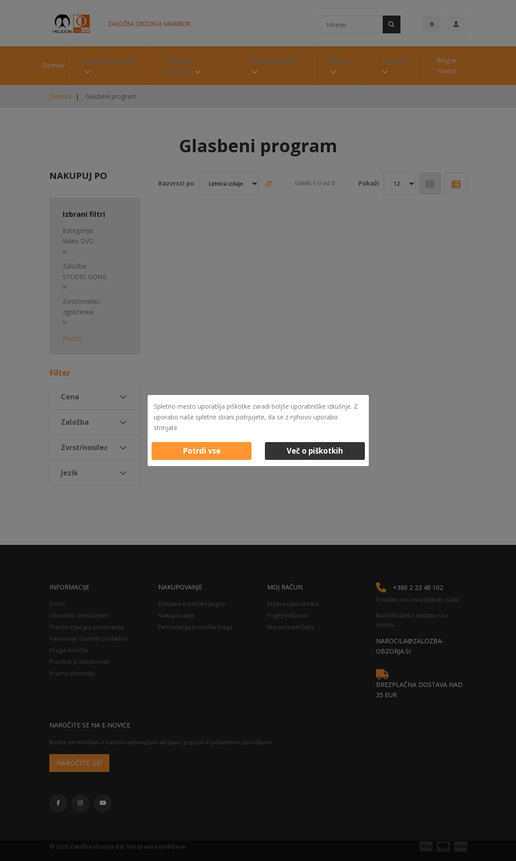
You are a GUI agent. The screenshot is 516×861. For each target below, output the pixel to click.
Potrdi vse (201, 451)
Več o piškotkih (315, 451)
